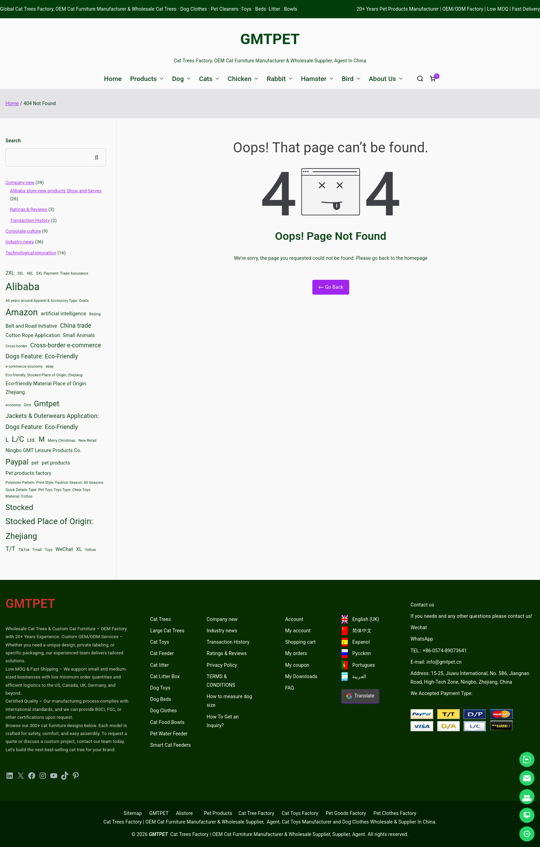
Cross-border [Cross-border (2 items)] (16, 346)
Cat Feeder (162, 653)
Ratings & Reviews (28, 209)
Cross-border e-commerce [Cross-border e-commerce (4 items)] (65, 345)
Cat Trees (160, 619)
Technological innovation (31, 252)
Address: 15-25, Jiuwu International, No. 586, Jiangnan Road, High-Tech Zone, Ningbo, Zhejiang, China (470, 678)
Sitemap (133, 813)
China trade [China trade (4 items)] (75, 325)
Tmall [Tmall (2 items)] (37, 550)
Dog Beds (160, 699)
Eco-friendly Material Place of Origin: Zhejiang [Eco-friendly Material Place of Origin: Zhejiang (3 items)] (46, 388)
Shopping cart (300, 642)
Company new (20, 182)
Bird (351, 78)
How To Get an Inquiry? (223, 721)
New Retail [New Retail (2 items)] (87, 440)
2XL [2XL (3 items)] (10, 273)
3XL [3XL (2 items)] (20, 273)
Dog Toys (160, 688)
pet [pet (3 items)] (35, 463)
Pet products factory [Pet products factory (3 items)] (28, 473)
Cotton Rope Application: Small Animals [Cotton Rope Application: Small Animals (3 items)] (50, 335)
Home (113, 78)
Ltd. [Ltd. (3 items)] (31, 440)
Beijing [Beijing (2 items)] (95, 314)
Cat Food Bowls (167, 722)
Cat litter (159, 665)
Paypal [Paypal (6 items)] (17, 461)
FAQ (289, 688)
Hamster (317, 78)
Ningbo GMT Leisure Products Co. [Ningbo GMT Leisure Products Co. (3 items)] (44, 450)
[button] (160, 78)
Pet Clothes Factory (395, 813)
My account (298, 630)
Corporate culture (23, 231)
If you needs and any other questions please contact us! (471, 616)
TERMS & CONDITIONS (221, 681)
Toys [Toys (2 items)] (49, 550)
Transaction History (30, 220)
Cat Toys (159, 642)
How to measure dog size (229, 701)
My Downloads (301, 676)
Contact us (422, 605)
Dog (181, 78)
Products (147, 78)
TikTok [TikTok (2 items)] (24, 550)
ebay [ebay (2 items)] (50, 366)
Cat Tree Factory (256, 813)
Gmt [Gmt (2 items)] (27, 405)
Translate (360, 696)
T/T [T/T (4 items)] (10, 548)
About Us (386, 78)
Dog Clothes (163, 710)
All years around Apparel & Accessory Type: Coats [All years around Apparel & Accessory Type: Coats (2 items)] (47, 300)
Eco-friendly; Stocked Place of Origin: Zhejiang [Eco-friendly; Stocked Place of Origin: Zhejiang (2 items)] (44, 375)
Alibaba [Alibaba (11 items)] (23, 287)
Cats (209, 78)
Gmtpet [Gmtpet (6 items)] (46, 403)
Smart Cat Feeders (170, 745)
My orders (296, 653)
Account (294, 619)
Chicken (243, 78)
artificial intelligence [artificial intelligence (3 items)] (63, 314)
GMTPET (270, 39)
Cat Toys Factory (300, 813)
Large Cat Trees (167, 630)
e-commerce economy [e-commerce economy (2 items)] (24, 366)
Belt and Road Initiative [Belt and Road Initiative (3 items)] (31, 326)
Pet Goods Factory (346, 813)
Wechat (419, 627)
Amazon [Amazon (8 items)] (22, 312)
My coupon (297, 665)
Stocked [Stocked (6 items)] (19, 507)
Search (13, 140)
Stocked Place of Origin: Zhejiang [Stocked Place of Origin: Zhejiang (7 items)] (49, 529)
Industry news (20, 241)
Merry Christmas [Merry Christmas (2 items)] (62, 440)
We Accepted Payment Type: (442, 693)
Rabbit (280, 78)
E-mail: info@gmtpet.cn (436, 662)
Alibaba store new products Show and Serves (56, 190)
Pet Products (218, 813)
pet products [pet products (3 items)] (56, 463)
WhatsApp (422, 639)
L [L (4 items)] (7, 439)
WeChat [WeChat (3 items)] (64, 549)
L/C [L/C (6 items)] (18, 439)
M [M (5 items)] (42, 439)
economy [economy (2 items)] (13, 405)
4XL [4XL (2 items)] (30, 273)
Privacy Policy (222, 665)
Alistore (184, 813)
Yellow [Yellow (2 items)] (90, 550)
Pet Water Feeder (169, 733)
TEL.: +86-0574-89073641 (439, 650)
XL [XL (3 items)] (79, 549)
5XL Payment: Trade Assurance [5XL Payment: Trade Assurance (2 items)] (62, 273)
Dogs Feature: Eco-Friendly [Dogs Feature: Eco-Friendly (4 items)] (42, 356)
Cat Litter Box (165, 676)
